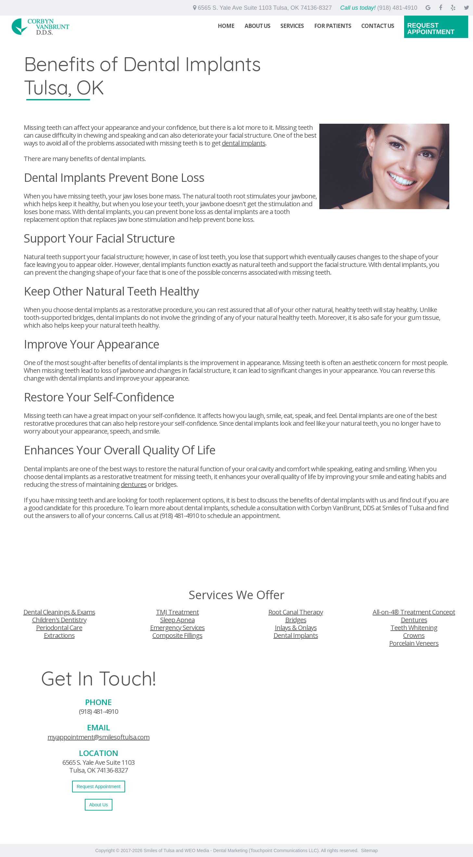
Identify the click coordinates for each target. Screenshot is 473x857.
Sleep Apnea (177, 619)
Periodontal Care (59, 627)
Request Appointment (430, 28)
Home (226, 26)
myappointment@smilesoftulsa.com (98, 737)
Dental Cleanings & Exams (59, 612)
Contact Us (377, 26)
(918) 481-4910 (179, 515)
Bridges (295, 619)
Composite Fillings (177, 635)
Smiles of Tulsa (159, 850)
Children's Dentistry (59, 619)
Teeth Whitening (413, 627)
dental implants (243, 143)
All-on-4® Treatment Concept (414, 612)
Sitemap (369, 850)
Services (292, 26)
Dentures (414, 619)
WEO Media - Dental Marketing (216, 850)
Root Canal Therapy (295, 612)
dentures (134, 484)
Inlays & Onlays (296, 627)
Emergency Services (177, 627)
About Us (257, 26)
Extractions (59, 635)
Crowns (414, 635)
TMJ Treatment (177, 612)
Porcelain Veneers (414, 643)
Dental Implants (296, 635)
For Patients (332, 26)
